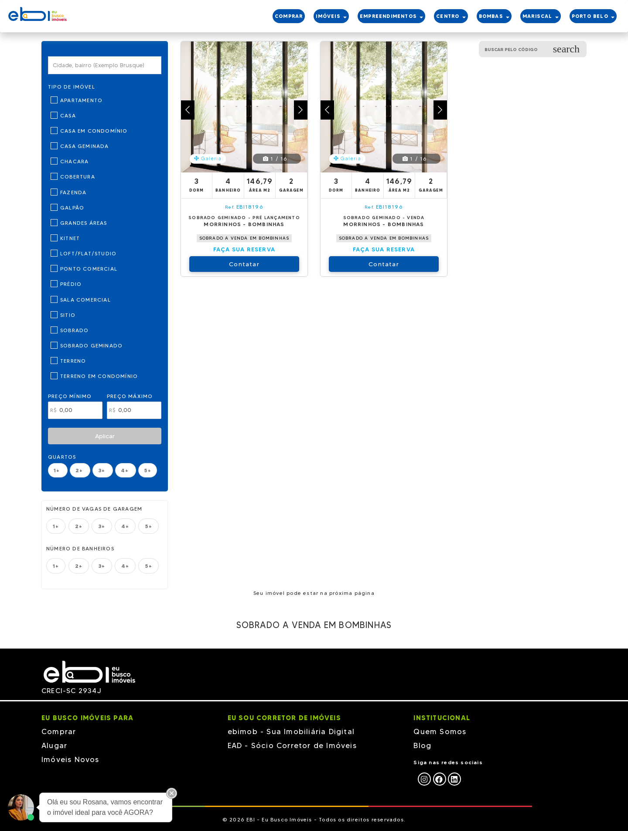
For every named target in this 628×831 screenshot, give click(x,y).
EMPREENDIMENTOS (391, 16)
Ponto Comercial (88, 268)
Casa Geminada (84, 146)
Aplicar (105, 436)
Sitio (67, 315)
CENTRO (450, 16)
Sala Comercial (85, 299)
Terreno (73, 360)
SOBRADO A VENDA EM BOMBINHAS (244, 238)
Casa (68, 115)
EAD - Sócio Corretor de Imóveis (292, 745)
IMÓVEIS (331, 16)
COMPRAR (289, 16)
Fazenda (73, 192)
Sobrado (74, 330)
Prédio (71, 284)
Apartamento (81, 100)
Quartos (62, 456)
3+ (102, 470)
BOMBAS (494, 16)
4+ (126, 470)
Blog (422, 745)
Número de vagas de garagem (94, 508)
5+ (147, 470)
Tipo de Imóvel (71, 86)
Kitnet (70, 238)
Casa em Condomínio (94, 130)
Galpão (72, 207)
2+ (80, 470)
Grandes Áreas (83, 223)
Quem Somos (439, 731)
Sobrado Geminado (91, 345)
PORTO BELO (593, 16)
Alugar (54, 745)
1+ (58, 470)
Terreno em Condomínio (99, 376)
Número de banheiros (80, 548)
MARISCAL (540, 16)
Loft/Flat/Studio (88, 253)
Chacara (74, 161)
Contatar (244, 264)
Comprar (58, 731)
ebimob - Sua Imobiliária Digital (291, 731)
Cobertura (77, 176)
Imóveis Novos (70, 759)
